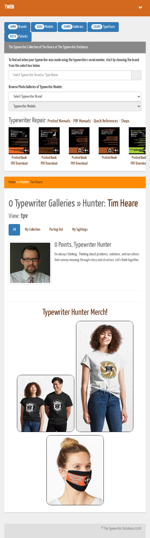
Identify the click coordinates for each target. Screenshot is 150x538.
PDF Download (19, 163)
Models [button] (44, 26)
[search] (75, 96)
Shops (125, 121)
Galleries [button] (72, 26)
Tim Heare (36, 182)
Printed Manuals (59, 121)
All (14, 230)
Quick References (106, 121)
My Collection (32, 230)
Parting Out (56, 230)
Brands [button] (17, 26)
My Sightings (80, 230)
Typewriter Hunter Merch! (75, 312)
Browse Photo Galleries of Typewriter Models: (36, 87)
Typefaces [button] (103, 26)
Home (12, 182)
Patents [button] (18, 36)
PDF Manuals (82, 121)
